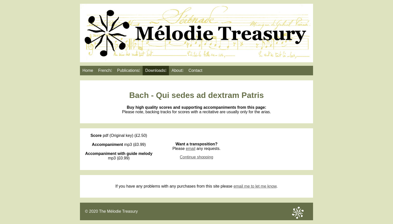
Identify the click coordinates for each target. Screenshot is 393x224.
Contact (195, 70)
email (190, 148)
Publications (128, 70)
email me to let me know (255, 186)
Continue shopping (196, 157)
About (177, 70)
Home (87, 70)
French (105, 70)
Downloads (155, 70)
